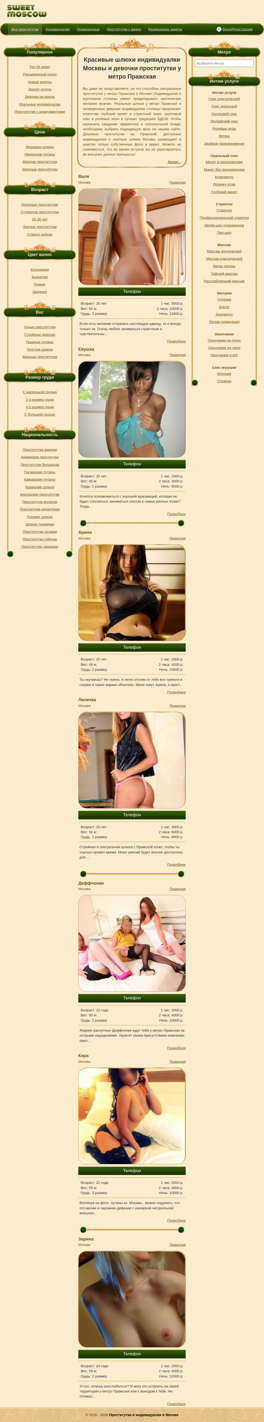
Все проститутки (25, 29)
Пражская (177, 182)
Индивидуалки (58, 29)
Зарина (86, 1239)
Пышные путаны (40, 342)
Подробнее (176, 341)
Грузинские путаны (39, 472)
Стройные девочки (39, 335)
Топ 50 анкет (39, 67)
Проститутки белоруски (39, 465)
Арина (85, 532)
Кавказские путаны (39, 479)
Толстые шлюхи (40, 349)
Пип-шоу (224, 233)
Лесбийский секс (224, 121)
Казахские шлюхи (39, 487)
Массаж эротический (224, 251)
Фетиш (224, 136)
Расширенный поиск (39, 74)
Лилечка (87, 699)
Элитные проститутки (40, 169)
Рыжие (39, 284)
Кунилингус (224, 177)
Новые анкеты (39, 82)
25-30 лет (40, 219)
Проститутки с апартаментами (40, 112)
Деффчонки (91, 883)
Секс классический (224, 99)
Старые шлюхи (39, 234)
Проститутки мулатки (39, 502)
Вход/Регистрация (238, 29)
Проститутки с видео (124, 29)
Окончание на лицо (224, 348)
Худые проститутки (40, 327)
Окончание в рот (224, 355)
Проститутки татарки (40, 531)
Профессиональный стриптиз (224, 218)
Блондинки (40, 269)
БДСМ (224, 307)
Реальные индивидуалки (39, 104)
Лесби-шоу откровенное (224, 225)
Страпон (224, 381)
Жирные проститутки (39, 357)
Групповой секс (224, 114)
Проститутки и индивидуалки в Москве (144, 1415)
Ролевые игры (224, 128)
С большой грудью (39, 414)
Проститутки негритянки (40, 509)
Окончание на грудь (224, 340)
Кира (83, 1055)
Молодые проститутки (39, 204)
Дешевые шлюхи (40, 147)
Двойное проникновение (224, 143)
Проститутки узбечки (40, 539)
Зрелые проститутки (39, 227)
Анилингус (224, 314)
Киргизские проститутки (40, 494)
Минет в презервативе (224, 162)
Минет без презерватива (224, 169)
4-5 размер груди (40, 407)
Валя (83, 176)
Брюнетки (40, 277)
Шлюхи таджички (40, 524)
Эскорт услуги (39, 89)
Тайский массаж (224, 274)
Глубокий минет (224, 192)
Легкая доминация (224, 322)
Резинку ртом (224, 184)
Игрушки (224, 374)
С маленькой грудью (40, 392)
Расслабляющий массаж (224, 281)
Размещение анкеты (165, 29)
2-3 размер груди (40, 400)
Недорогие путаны (40, 154)
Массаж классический (224, 259)
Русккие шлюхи (40, 517)
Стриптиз (224, 210)
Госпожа (224, 299)
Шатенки (40, 292)
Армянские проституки (39, 457)
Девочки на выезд (40, 97)
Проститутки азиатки (40, 450)
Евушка (86, 349)
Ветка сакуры (224, 266)
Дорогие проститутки (39, 162)
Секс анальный (224, 106)
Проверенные (88, 29)
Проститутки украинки (39, 547)
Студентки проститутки (40, 212)
